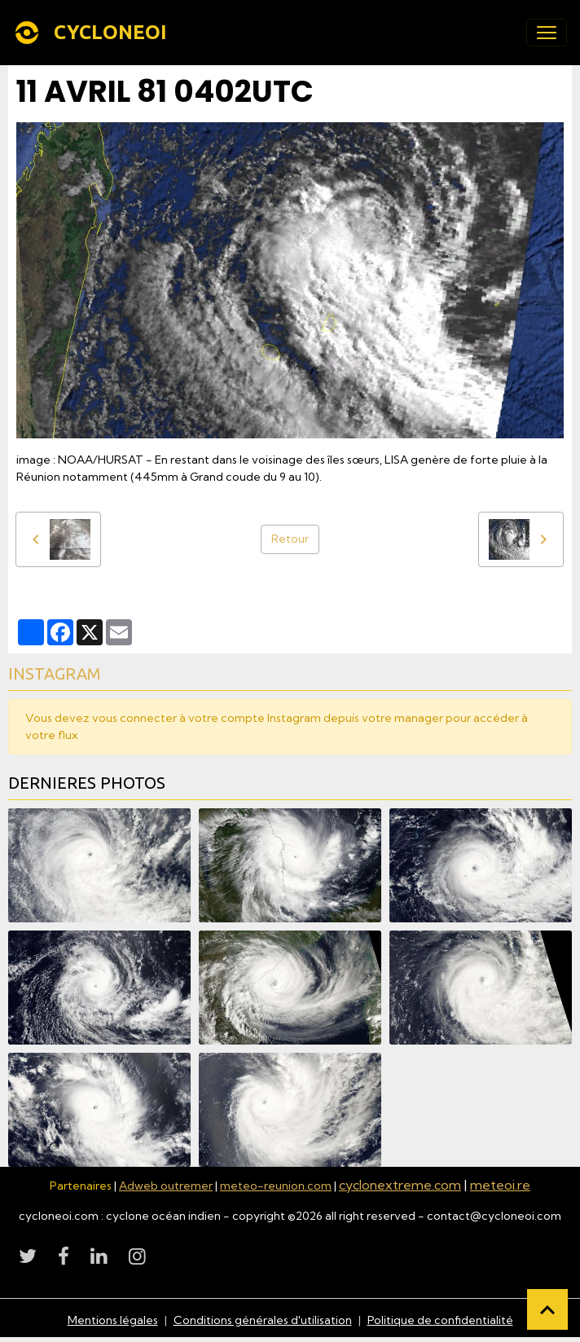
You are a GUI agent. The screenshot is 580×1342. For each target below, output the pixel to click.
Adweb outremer (166, 1185)
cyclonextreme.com (400, 1185)
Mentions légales (113, 1320)
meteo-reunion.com (276, 1185)
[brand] (93, 32)
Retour (290, 538)
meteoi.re (500, 1185)
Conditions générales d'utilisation (263, 1320)
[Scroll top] (547, 1309)
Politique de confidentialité (440, 1320)
